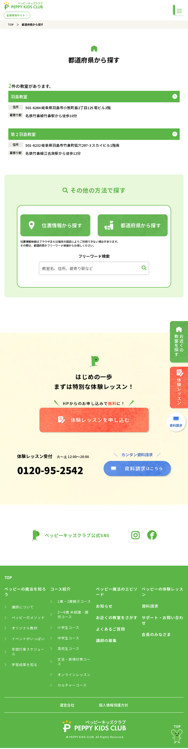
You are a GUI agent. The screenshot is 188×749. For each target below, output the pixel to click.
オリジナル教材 (24, 629)
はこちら (137, 469)
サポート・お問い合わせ (162, 621)
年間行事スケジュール (28, 653)
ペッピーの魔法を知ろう (25, 592)
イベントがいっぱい (28, 639)
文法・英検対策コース (74, 663)
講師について (23, 608)
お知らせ (104, 607)
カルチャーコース (72, 686)
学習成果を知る (24, 666)
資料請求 (150, 607)
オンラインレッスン (74, 676)
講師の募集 (106, 642)
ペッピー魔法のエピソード (117, 592)
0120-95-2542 (50, 471)
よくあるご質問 (110, 630)
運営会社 (67, 706)
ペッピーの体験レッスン (162, 592)
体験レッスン (180, 388)
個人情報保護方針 (113, 706)
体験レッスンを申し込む (94, 420)
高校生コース (68, 649)
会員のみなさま (156, 636)
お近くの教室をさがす (117, 619)
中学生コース (68, 639)
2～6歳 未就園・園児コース (73, 615)
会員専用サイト (15, 15)
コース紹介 (60, 590)
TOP (11, 24)
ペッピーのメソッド (28, 618)
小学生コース (68, 628)
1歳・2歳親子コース (74, 602)
